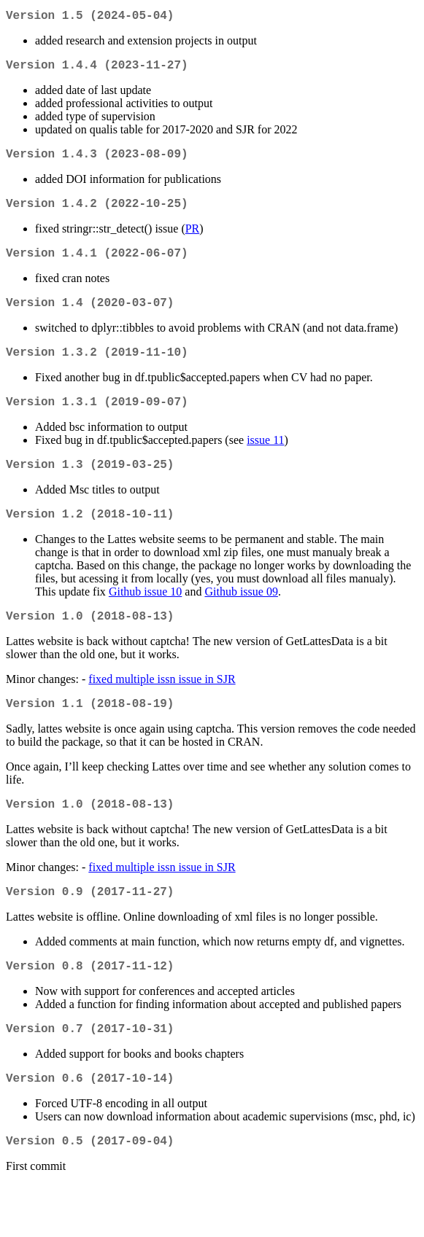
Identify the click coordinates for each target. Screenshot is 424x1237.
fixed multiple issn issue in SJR (161, 711)
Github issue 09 (240, 620)
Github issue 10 (145, 620)
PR (192, 240)
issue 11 (265, 463)
